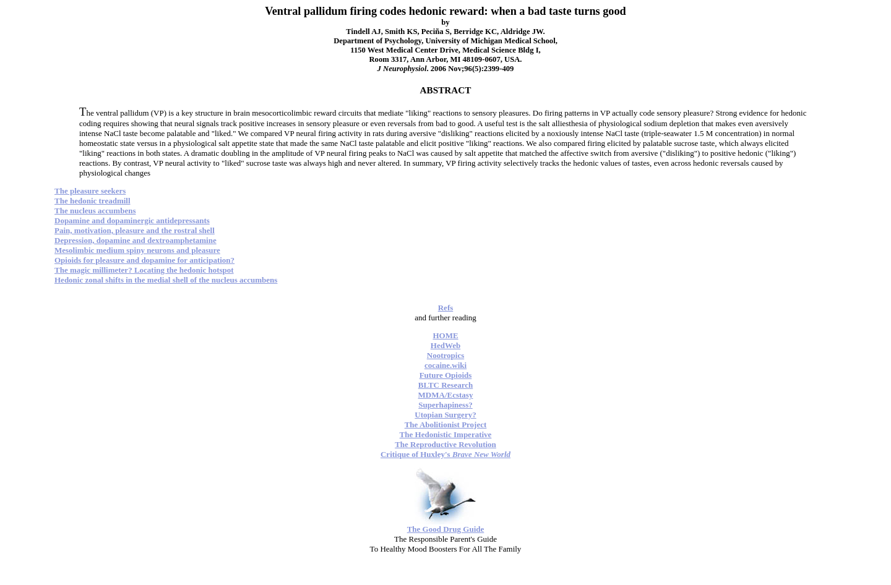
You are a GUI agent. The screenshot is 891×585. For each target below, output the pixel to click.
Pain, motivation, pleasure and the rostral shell (134, 230)
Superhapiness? (445, 404)
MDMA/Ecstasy (445, 394)
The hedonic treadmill (92, 200)
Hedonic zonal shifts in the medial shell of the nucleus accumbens (165, 279)
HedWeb (445, 345)
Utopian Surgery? (445, 414)
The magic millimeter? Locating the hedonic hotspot (144, 270)
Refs (446, 307)
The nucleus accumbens (95, 210)
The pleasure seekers (90, 190)
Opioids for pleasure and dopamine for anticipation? (144, 260)
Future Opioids (446, 375)
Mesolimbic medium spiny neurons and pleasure (137, 250)
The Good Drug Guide (445, 529)
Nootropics (445, 355)
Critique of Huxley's (445, 454)
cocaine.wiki (445, 365)
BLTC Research (445, 385)
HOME (445, 335)
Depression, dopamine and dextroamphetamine (135, 240)
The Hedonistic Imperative (446, 434)
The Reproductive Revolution (445, 444)
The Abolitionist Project (446, 424)
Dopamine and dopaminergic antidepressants (132, 220)
